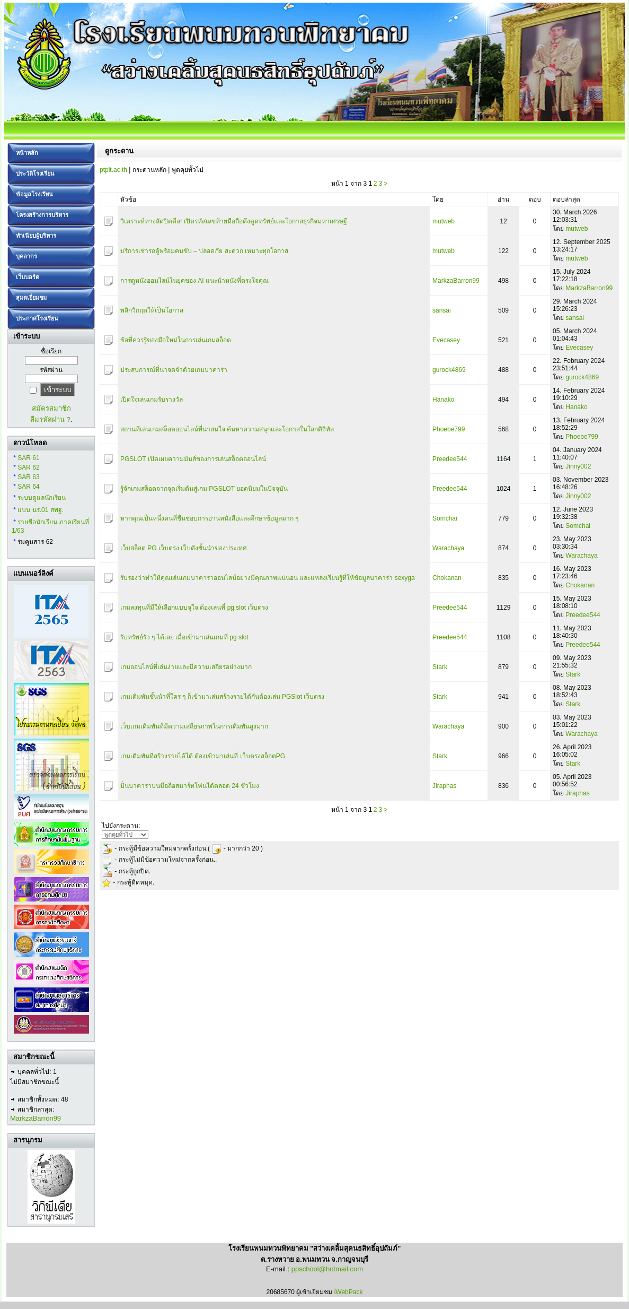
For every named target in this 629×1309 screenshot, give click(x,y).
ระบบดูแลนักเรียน (41, 497)
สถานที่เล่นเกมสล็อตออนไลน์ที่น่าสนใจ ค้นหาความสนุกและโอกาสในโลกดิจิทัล (227, 429)
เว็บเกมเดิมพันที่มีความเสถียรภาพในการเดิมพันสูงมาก (194, 726)
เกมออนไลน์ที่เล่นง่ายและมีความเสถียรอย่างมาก (186, 667)
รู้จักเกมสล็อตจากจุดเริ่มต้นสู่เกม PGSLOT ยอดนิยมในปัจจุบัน (204, 488)
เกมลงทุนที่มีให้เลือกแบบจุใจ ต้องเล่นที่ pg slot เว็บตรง (194, 607)
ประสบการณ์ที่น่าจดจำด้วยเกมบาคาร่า (173, 370)
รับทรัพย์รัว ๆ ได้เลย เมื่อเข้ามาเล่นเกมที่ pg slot (184, 637)
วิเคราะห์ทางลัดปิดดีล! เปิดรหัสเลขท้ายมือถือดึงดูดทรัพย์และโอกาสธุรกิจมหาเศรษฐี (233, 221)
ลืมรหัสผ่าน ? (50, 419)
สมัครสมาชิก (51, 408)
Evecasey (446, 340)
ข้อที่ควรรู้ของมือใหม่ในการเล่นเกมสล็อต (175, 340)
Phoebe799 (448, 429)
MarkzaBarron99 (35, 1118)
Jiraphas (444, 786)
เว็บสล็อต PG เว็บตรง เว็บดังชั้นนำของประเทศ (183, 548)
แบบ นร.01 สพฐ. (40, 510)
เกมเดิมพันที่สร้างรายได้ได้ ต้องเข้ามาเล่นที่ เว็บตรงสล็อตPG (202, 756)
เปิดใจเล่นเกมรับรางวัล (151, 399)
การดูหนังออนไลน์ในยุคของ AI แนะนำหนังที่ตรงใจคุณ (194, 280)
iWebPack (348, 1292)
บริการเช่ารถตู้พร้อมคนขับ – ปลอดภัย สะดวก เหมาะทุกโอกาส (204, 251)
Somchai (444, 518)
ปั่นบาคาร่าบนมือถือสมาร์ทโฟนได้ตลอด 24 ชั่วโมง (189, 786)
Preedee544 (449, 459)
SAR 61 (28, 458)
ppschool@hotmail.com (327, 1269)
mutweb (443, 221)
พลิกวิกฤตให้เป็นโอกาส (151, 310)
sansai (441, 310)
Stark (439, 667)
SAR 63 (28, 477)
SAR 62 (28, 467)
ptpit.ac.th (113, 170)
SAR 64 (28, 486)
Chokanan (447, 578)
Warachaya (448, 548)
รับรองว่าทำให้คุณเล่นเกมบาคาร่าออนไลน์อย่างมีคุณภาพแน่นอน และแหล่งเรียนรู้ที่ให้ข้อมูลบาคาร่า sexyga (267, 578)
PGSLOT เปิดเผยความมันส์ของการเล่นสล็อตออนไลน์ (193, 459)
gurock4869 (449, 370)
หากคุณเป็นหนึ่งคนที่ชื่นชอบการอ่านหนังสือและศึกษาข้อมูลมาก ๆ (209, 518)
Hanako (443, 399)
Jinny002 (578, 466)
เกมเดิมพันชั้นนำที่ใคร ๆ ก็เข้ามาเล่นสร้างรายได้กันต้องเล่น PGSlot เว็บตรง (222, 696)
